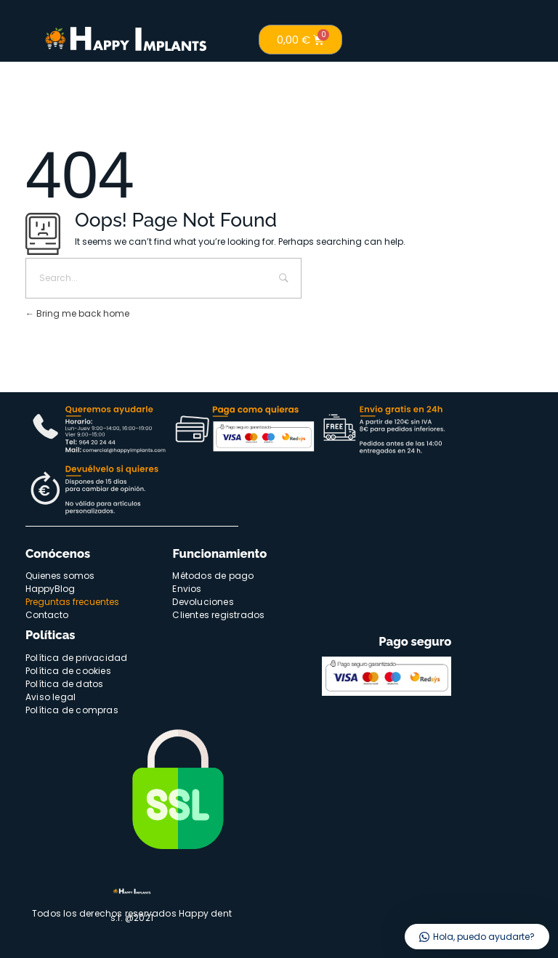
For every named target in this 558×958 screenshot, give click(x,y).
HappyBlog (50, 588)
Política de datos (64, 684)
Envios (186, 588)
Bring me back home (77, 313)
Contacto (46, 615)
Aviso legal (50, 697)
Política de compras (71, 710)
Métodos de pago (213, 575)
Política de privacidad (76, 657)
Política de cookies (68, 671)
